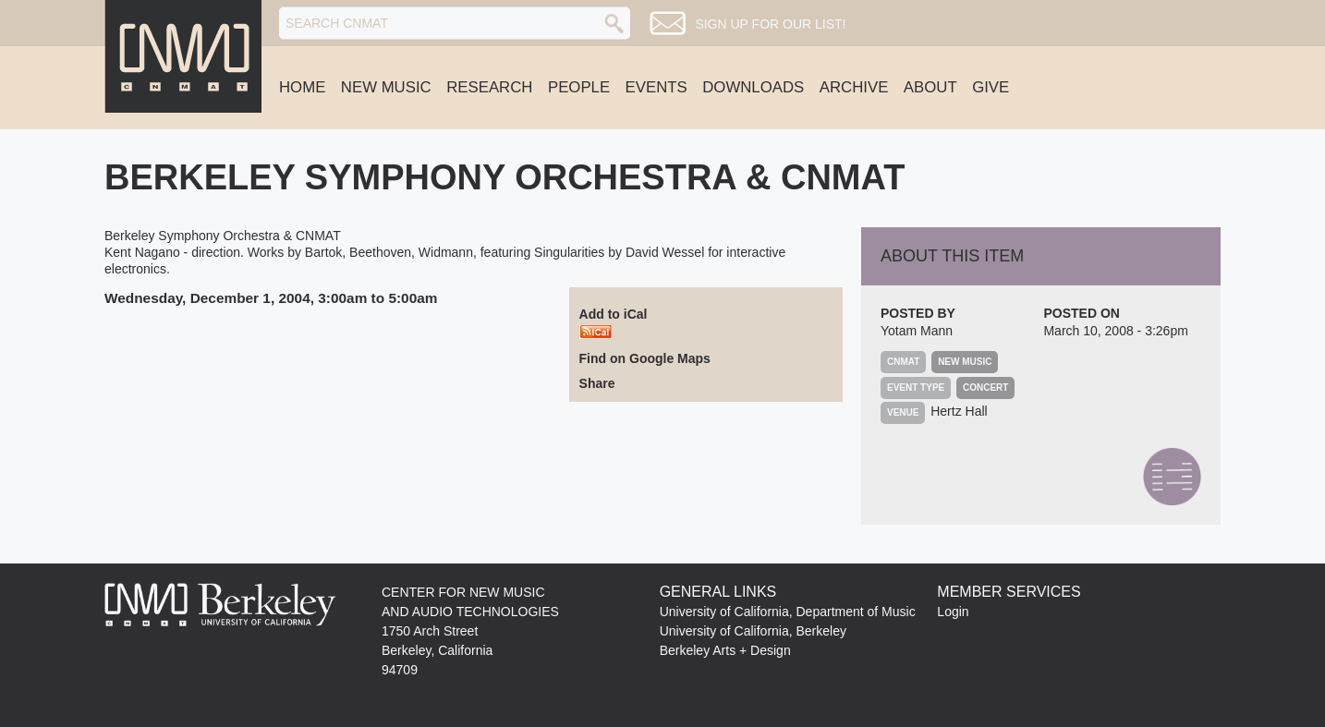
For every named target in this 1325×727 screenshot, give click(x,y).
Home (302, 87)
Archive (854, 87)
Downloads (753, 87)
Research (489, 87)
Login (952, 611)
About (930, 87)
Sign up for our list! (770, 24)
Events (656, 87)
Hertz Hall (958, 411)
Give (990, 87)
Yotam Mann (917, 330)
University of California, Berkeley (753, 631)
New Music (386, 87)
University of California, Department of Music (788, 611)
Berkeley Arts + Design (725, 650)
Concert (985, 387)
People (579, 87)
